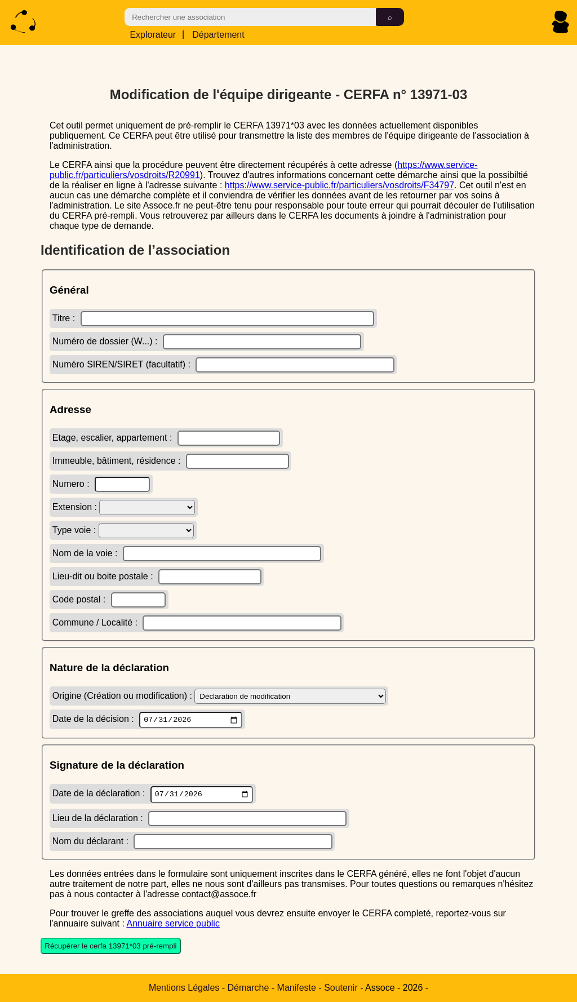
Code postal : (109, 598)
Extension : (123, 505)
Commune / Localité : (196, 621)
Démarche (248, 987)
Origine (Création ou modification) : (219, 694)
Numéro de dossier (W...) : (206, 340)
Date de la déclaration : (153, 795)
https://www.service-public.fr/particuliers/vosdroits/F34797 (339, 183)
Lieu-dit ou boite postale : (156, 575)
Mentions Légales (184, 987)
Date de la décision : (147, 719)
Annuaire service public (172, 924)
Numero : (101, 482)
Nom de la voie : (186, 552)
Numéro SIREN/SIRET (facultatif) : (223, 363)
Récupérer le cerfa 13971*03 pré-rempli (110, 947)
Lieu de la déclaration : (199, 819)
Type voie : (123, 529)
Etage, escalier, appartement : (166, 436)
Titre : (213, 317)
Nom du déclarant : (192, 842)
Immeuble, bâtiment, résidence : (170, 459)
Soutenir (341, 987)
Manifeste (296, 987)
